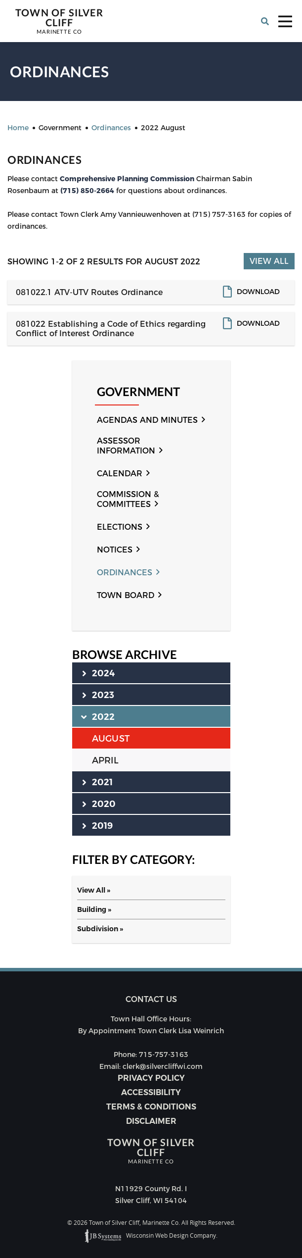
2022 (98, 716)
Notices (114, 549)
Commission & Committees (128, 499)
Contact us (151, 999)
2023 (98, 694)
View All (269, 261)
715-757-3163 (163, 1054)
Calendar (119, 473)
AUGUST (111, 738)
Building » (94, 909)
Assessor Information (126, 445)
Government (138, 392)
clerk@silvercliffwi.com (163, 1066)
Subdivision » (100, 928)
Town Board (125, 595)
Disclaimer (151, 1121)
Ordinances (124, 572)
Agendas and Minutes (147, 420)
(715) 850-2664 (88, 190)
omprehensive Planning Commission (129, 178)
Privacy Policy (151, 1078)
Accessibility (151, 1092)
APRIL (105, 760)
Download (258, 291)
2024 (98, 672)
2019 (97, 825)
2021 (97, 781)
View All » (93, 890)
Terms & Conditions (151, 1106)
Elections (119, 527)
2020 (99, 803)
